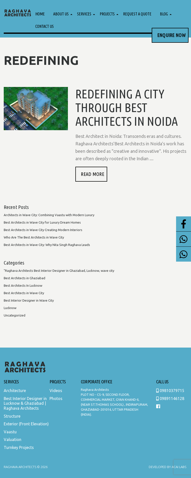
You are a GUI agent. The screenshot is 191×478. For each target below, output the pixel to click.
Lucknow (10, 308)
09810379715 (170, 390)
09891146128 (170, 398)
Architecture (15, 390)
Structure (12, 416)
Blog (164, 14)
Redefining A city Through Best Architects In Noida (126, 107)
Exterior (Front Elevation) (26, 424)
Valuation (12, 439)
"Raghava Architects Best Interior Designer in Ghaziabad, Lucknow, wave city (59, 270)
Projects (107, 14)
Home (40, 14)
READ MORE (92, 174)
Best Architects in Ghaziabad (24, 278)
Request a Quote (137, 14)
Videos (55, 390)
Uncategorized (14, 315)
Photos (55, 398)
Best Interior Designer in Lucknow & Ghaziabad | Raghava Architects (25, 403)
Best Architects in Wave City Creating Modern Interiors (43, 230)
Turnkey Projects (19, 447)
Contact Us (44, 26)
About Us (61, 14)
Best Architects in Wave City (24, 293)
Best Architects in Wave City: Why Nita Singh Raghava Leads (47, 244)
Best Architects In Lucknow (23, 285)
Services (84, 14)
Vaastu (10, 432)
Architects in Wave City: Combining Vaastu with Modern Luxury (49, 215)
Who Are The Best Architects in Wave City (34, 237)
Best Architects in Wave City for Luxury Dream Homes (42, 222)
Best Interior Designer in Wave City (29, 300)
